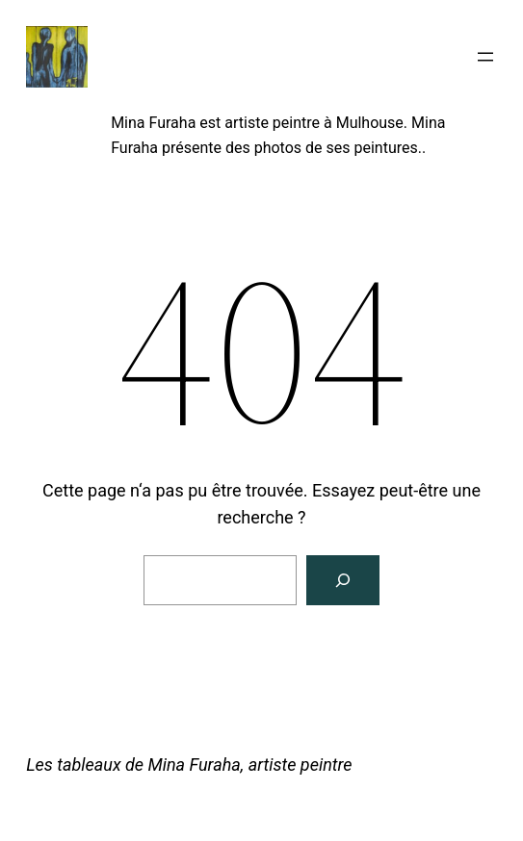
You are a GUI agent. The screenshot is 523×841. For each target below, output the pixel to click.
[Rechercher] (342, 580)
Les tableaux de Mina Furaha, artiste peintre (189, 764)
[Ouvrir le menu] (485, 56)
